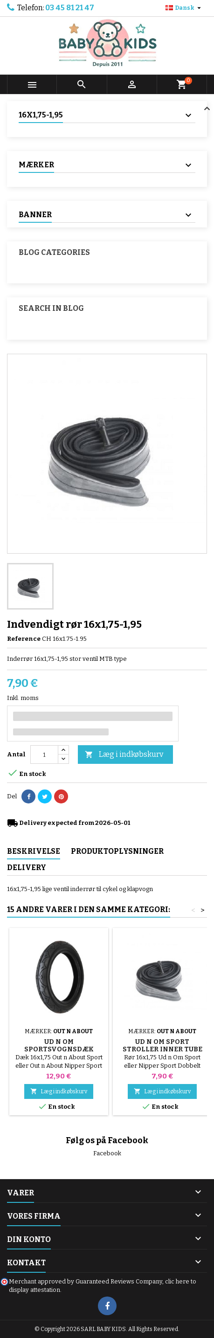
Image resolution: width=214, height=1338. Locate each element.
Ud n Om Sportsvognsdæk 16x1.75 (59, 1049)
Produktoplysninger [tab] (117, 851)
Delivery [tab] (26, 867)
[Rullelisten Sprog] (184, 8)
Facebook (107, 1153)
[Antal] (44, 754)
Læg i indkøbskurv (124, 755)
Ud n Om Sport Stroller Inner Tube (162, 1045)
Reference (24, 638)
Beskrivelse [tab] (33, 851)
